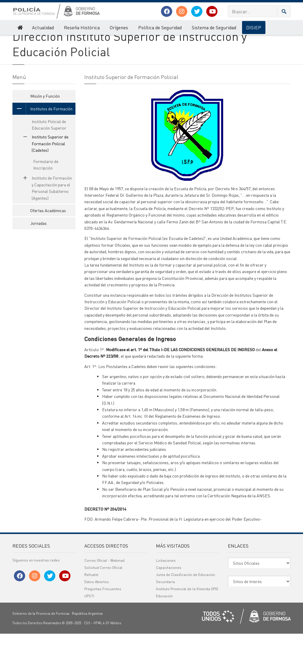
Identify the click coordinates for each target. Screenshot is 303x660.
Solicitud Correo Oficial (103, 594)
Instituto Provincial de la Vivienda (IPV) (187, 615)
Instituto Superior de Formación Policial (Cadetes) (124, 41)
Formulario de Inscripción (45, 190)
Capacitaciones (168, 594)
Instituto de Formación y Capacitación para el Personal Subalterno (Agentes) (44, 214)
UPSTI (89, 622)
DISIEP (253, 27)
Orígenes (119, 27)
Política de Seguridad (160, 27)
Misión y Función (45, 122)
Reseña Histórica (82, 27)
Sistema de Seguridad (214, 27)
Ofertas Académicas (48, 236)
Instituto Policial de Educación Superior (49, 150)
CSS (87, 649)
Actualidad (43, 27)
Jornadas (38, 249)
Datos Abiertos (96, 608)
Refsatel (91, 601)
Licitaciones (166, 587)
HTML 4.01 (101, 649)
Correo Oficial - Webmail (104, 587)
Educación (164, 622)
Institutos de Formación (62, 41)
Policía (17, 41)
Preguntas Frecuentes (102, 615)
